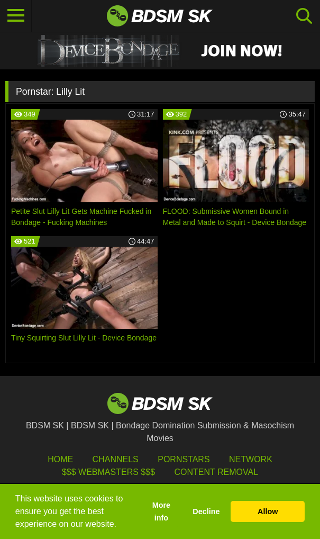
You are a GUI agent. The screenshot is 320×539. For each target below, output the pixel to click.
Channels (116, 459)
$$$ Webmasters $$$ (108, 472)
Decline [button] (206, 511)
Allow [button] (268, 511)
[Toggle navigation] (16, 16)
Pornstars (183, 459)
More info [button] (161, 511)
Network (250, 459)
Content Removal (216, 472)
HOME (60, 459)
